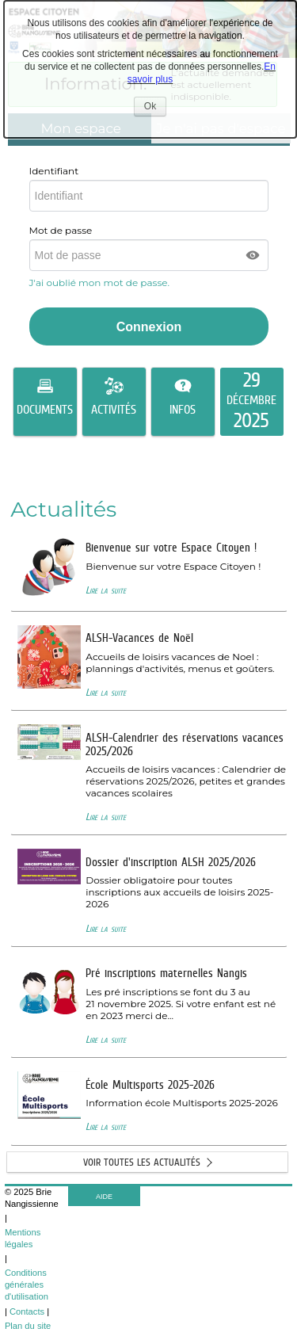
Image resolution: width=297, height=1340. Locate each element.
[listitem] (252, 402)
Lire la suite (106, 590)
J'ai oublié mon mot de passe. (101, 282)
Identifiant (54, 171)
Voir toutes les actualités (141, 1162)
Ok (155, 108)
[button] (253, 255)
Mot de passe (61, 230)
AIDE (104, 1197)
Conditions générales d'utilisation (26, 1284)
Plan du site (28, 1325)
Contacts (27, 1311)
